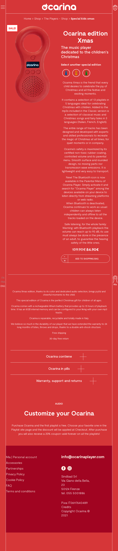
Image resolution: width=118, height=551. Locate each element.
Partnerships (14, 468)
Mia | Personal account (21, 457)
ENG (3, 286)
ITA (2, 277)
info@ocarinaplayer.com (82, 456)
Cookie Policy (15, 480)
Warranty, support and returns (59, 381)
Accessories (14, 462)
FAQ (9, 485)
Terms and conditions (20, 491)
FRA (3, 281)
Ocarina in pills (59, 368)
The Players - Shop (56, 18)
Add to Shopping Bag (86, 258)
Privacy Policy (15, 474)
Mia (115, 284)
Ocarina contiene (59, 356)
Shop (37, 18)
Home (27, 18)
